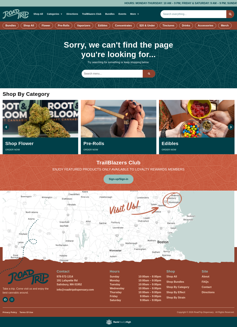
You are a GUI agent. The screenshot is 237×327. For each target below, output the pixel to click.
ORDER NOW (12, 149)
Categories (55, 14)
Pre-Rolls (63, 25)
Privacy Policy (10, 312)
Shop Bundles (175, 281)
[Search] (230, 14)
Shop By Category (177, 287)
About (205, 276)
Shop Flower (19, 143)
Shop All (38, 14)
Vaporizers (83, 25)
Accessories (205, 25)
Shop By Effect (175, 292)
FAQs (205, 281)
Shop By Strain (175, 297)
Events (122, 14)
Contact (207, 287)
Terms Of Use (26, 312)
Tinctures (168, 25)
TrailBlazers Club (91, 14)
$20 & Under (147, 25)
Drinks (186, 25)
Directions (72, 14)
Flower (46, 25)
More (134, 14)
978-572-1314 (65, 276)
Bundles (110, 14)
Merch (225, 25)
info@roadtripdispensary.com (75, 289)
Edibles (102, 25)
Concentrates (123, 25)
